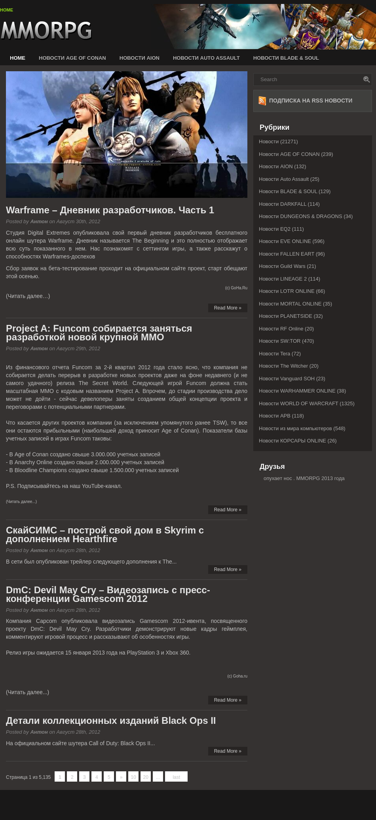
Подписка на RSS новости (310, 100)
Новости (269, 141)
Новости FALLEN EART (286, 254)
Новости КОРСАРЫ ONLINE (292, 441)
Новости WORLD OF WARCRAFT (298, 403)
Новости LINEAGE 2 (283, 279)
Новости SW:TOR (279, 341)
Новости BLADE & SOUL (286, 58)
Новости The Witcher (283, 366)
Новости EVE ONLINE (285, 241)
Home (6, 10)
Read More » (227, 308)
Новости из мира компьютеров (295, 428)
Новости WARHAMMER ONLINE (297, 391)
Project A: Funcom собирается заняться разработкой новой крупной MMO (99, 332)
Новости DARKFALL (282, 204)
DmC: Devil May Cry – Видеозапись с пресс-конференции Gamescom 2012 (108, 594)
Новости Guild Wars (282, 266)
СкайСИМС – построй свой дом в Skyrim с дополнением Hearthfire (105, 534)
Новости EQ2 (275, 229)
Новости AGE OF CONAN (72, 58)
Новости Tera (274, 354)
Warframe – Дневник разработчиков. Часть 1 (110, 210)
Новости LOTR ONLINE (287, 291)
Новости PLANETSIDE (285, 316)
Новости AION (140, 58)
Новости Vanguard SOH (287, 379)
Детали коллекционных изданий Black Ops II (111, 720)
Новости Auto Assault (206, 58)
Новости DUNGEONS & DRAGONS (300, 216)
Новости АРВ (275, 416)
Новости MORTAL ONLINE (290, 304)
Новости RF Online (281, 329)
